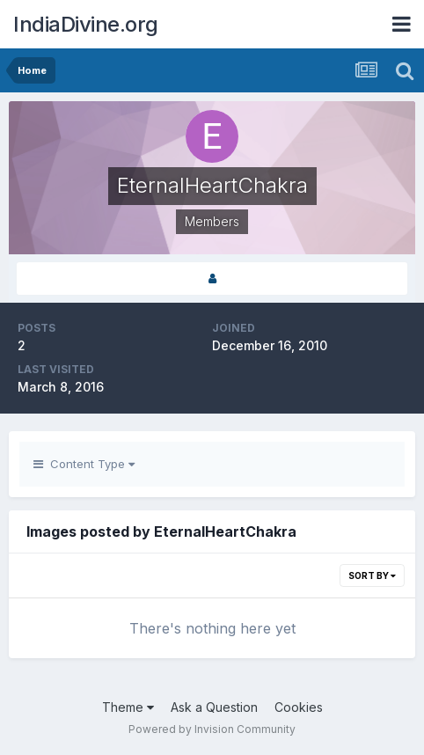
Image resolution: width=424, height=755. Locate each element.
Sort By (372, 575)
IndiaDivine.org (85, 24)
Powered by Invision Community (212, 729)
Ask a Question (214, 707)
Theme (128, 707)
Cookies (298, 707)
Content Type (84, 464)
